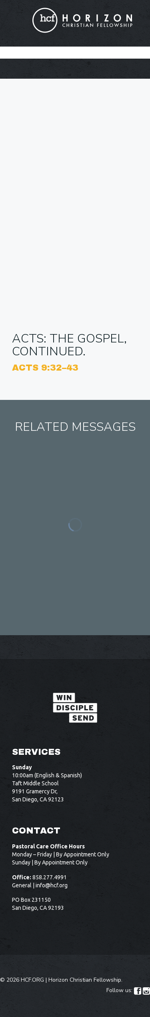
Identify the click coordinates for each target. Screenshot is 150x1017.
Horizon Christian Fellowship (84, 980)
